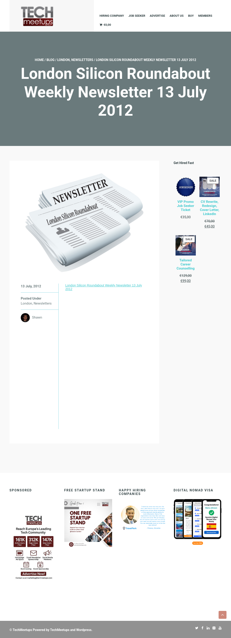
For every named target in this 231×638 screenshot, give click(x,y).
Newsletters (82, 60)
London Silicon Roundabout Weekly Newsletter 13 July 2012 (103, 287)
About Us (177, 15)
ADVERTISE (157, 15)
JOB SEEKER (137, 15)
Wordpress (84, 630)
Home (39, 60)
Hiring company (111, 15)
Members (205, 15)
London (63, 60)
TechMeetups (22, 630)
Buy (191, 15)
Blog (50, 60)
